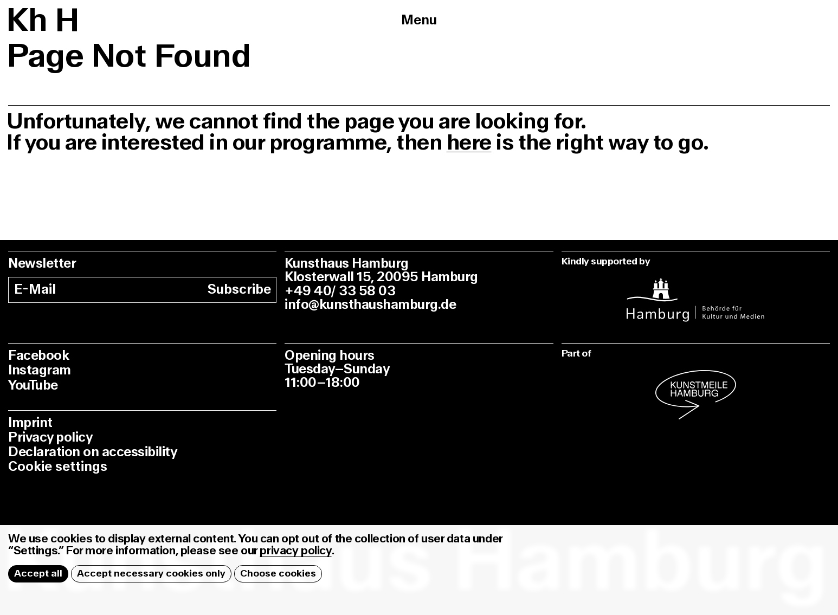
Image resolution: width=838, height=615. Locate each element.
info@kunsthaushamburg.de (370, 304)
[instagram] (696, 293)
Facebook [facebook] (38, 355)
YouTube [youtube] (33, 385)
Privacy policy (50, 437)
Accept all (38, 573)
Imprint (30, 423)
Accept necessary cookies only (151, 573)
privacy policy (295, 550)
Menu (419, 20)
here (469, 142)
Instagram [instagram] (39, 370)
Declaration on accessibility (92, 452)
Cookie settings (57, 467)
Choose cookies (278, 573)
